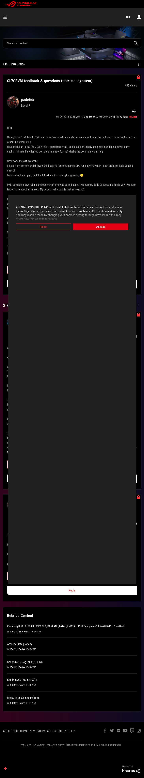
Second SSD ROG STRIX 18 (22, 679)
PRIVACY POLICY (55, 745)
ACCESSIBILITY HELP (61, 731)
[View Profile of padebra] (27, 99)
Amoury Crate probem (19, 644)
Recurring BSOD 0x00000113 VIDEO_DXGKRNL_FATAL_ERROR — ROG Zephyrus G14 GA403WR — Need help (66, 626)
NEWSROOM (37, 731)
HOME (24, 731)
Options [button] (138, 64)
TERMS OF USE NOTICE (32, 745)
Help (128, 17)
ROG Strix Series (15, 64)
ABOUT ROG (10, 731)
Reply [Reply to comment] (72, 590)
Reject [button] (43, 226)
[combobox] (72, 43)
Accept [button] (100, 226)
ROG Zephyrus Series (19, 631)
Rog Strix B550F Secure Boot (23, 697)
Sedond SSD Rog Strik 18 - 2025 (25, 662)
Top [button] (5, 768)
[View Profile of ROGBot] (133, 117)
